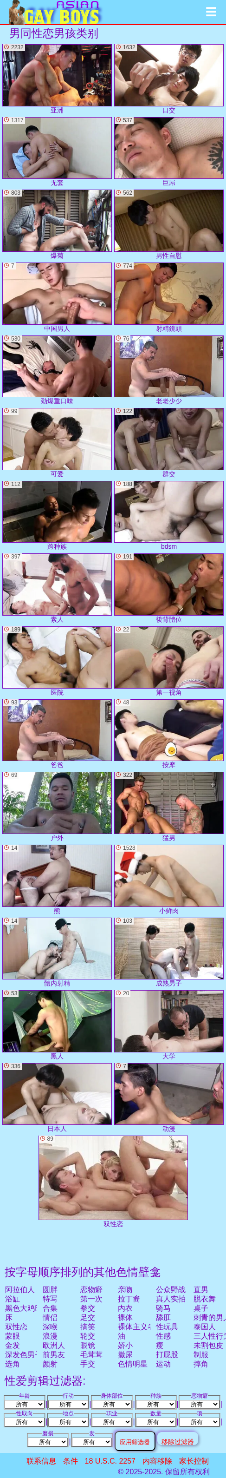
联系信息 (41, 1461)
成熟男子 (169, 952)
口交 (169, 79)
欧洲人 (54, 1345)
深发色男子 (23, 1355)
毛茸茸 (91, 1355)
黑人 (57, 1025)
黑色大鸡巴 (23, 1308)
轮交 (87, 1336)
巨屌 (169, 152)
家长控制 (194, 1461)
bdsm (169, 516)
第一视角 (169, 661)
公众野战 (171, 1290)
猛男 (169, 806)
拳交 (87, 1308)
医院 (57, 661)
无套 (57, 152)
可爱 (57, 443)
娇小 (125, 1345)
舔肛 (163, 1317)
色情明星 (133, 1364)
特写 (50, 1299)
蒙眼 (12, 1336)
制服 (201, 1355)
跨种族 (57, 516)
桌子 (201, 1308)
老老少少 (169, 370)
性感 (163, 1336)
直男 (201, 1290)
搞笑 (87, 1327)
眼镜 (87, 1345)
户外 (57, 806)
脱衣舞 (205, 1299)
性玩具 (167, 1327)
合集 (50, 1308)
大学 (169, 1025)
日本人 (57, 1098)
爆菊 (57, 224)
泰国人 (205, 1327)
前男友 (54, 1355)
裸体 (125, 1317)
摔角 (201, 1364)
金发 (12, 1345)
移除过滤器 (177, 1441)
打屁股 (167, 1355)
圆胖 (50, 1290)
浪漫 (50, 1336)
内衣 (125, 1308)
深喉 (50, 1327)
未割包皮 (208, 1345)
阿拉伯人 (20, 1290)
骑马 (163, 1308)
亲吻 (125, 1290)
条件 (70, 1461)
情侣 (50, 1317)
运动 (163, 1364)
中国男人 (57, 297)
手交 (87, 1364)
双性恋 (16, 1327)
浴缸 (12, 1299)
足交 (87, 1317)
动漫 (169, 1098)
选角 (12, 1364)
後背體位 (169, 588)
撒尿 (125, 1355)
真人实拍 (171, 1299)
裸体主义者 (136, 1327)
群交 (169, 443)
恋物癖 (91, 1290)
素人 (57, 588)
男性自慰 (169, 224)
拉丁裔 (129, 1299)
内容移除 (157, 1461)
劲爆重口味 (57, 370)
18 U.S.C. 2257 (110, 1461)
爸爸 (57, 734)
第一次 (91, 1299)
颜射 (50, 1364)
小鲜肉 (169, 879)
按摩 (169, 734)
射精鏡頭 (169, 297)
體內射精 (57, 952)
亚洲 (57, 79)
